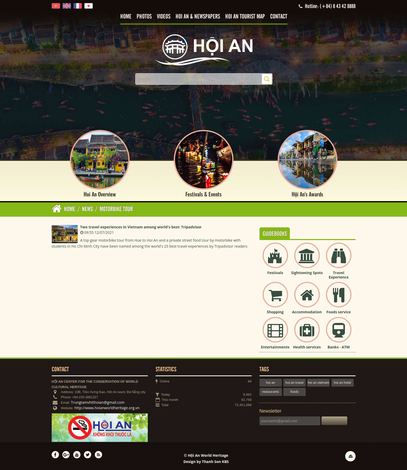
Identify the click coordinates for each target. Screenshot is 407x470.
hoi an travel (294, 382)
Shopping (275, 311)
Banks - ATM (339, 347)
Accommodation (307, 311)
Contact (278, 16)
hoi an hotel (342, 382)
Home (125, 16)
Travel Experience (339, 275)
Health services (307, 347)
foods (294, 391)
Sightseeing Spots (307, 272)
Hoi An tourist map (245, 16)
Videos (163, 16)
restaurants (270, 391)
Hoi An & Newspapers (198, 16)
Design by (206, 461)
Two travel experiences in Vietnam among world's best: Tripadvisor (141, 226)
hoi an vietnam (318, 382)
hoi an (270, 382)
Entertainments (275, 347)
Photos (144, 16)
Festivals (275, 272)
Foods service (338, 311)
